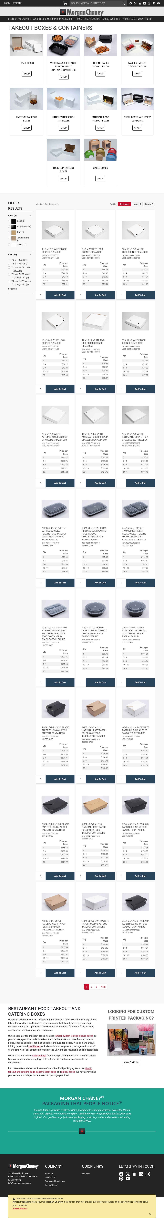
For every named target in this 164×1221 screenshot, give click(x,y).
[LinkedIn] (144, 3)
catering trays (39, 1062)
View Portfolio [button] (131, 1068)
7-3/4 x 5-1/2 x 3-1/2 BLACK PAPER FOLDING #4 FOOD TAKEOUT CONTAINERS (135, 930)
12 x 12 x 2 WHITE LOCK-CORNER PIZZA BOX (134, 348)
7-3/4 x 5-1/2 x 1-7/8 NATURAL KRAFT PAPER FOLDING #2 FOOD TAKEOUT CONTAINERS (94, 835)
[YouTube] (158, 3)
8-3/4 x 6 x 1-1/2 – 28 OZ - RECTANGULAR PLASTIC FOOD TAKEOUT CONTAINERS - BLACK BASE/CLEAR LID (94, 540)
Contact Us (50, 1177)
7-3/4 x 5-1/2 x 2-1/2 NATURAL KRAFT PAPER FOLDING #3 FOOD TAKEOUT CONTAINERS (53, 932)
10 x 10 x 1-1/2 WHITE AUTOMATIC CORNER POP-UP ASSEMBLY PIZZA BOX (95, 443)
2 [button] (91, 993)
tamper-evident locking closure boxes (74, 1042)
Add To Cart (60, 301)
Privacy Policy (51, 1185)
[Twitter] (135, 3)
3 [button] (96, 993)
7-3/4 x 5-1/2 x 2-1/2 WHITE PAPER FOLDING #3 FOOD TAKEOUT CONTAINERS (95, 930)
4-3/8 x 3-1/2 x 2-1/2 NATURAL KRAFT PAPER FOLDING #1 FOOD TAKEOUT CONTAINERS (94, 738)
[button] (40, 20)
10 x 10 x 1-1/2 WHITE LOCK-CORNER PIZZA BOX (135, 257)
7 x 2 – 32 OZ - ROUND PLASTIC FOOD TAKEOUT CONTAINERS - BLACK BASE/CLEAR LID (94, 638)
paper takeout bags (46, 1078)
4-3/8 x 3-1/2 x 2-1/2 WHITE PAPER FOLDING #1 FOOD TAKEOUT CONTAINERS (135, 737)
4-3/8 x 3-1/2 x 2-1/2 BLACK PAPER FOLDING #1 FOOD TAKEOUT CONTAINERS (55, 737)
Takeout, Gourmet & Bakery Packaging (52, 25)
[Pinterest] (154, 3)
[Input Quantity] (40, 302)
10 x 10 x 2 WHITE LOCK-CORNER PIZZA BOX (53, 348)
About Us (49, 1174)
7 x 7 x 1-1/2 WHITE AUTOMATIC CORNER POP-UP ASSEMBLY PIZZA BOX (55, 443)
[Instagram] (149, 3)
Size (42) (12, 261)
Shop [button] (27, 80)
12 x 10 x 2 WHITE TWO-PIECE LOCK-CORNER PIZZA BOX (93, 349)
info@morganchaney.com (19, 1183)
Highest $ (148, 211)
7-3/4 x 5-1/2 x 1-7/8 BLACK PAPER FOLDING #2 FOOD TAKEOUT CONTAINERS (55, 833)
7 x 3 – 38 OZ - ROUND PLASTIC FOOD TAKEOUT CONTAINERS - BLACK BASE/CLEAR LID (134, 638)
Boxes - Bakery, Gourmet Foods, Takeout (97, 25)
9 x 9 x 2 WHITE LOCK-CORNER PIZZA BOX (92, 257)
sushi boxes (34, 1052)
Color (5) (12, 222)
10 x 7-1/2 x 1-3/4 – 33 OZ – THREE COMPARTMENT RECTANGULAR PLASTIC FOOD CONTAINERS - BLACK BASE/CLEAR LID (54, 640)
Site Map (86, 1174)
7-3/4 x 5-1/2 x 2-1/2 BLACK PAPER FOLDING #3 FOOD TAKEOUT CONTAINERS (135, 833)
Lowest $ (137, 211)
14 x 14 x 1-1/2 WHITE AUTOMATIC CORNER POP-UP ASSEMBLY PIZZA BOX (135, 443)
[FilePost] (140, 3)
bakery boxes (68, 1078)
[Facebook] (131, 3)
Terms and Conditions (55, 1181)
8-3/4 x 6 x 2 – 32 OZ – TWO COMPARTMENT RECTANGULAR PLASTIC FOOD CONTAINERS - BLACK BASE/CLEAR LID (134, 540)
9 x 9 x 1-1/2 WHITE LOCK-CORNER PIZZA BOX (54, 257)
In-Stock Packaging (18, 25)
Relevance (124, 211)
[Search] (95, 3)
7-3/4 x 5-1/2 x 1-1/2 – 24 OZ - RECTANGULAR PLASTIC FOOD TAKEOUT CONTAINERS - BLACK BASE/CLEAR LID (54, 540)
